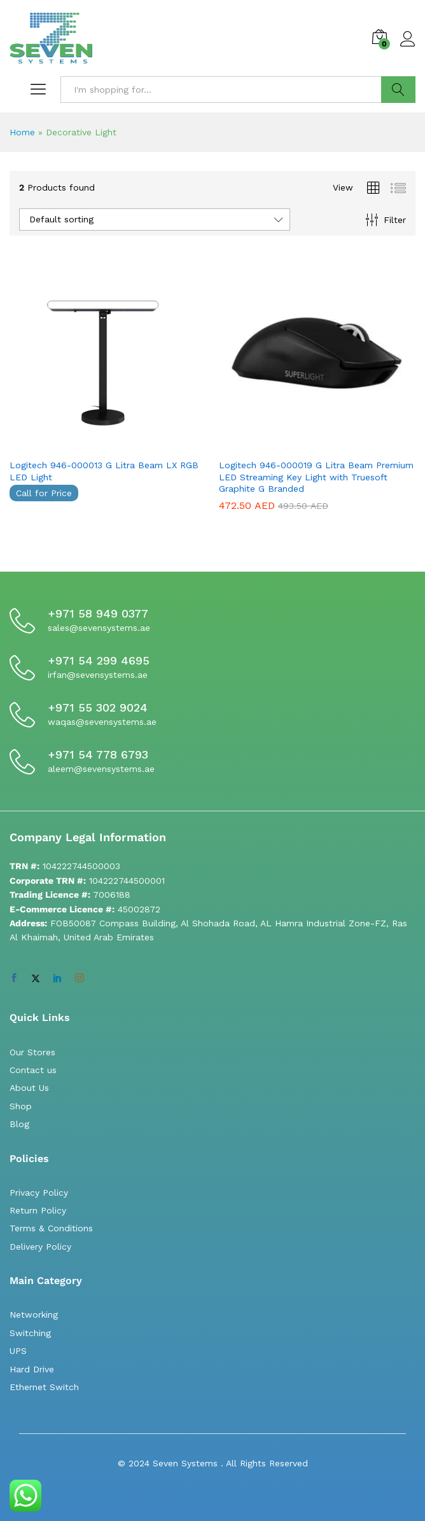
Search (398, 89)
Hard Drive (32, 1369)
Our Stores (32, 1052)
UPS (18, 1351)
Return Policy (38, 1210)
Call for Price (44, 493)
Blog (19, 1124)
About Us (29, 1088)
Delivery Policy (40, 1246)
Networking (34, 1314)
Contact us (33, 1070)
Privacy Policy (39, 1192)
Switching (30, 1333)
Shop (21, 1106)
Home (22, 132)
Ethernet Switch (44, 1387)
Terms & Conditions (51, 1228)
